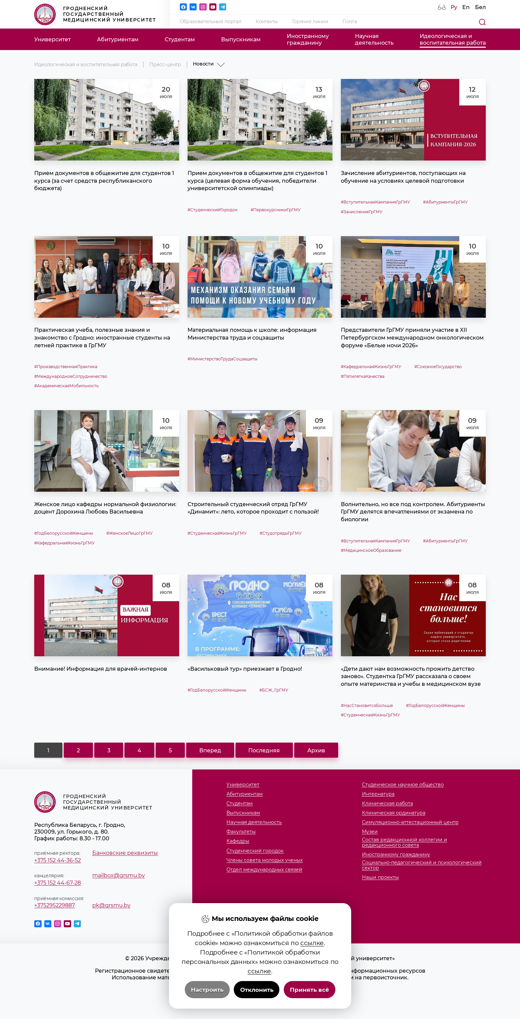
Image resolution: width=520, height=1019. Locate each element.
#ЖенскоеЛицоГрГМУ (129, 533)
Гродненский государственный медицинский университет (95, 14)
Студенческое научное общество (403, 785)
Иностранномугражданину (308, 39)
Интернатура (378, 794)
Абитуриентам (118, 39)
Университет (52, 39)
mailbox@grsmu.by (118, 875)
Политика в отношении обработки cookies (260, 990)
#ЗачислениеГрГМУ (361, 211)
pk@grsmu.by (111, 905)
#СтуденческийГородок (213, 209)
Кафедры (237, 841)
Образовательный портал (211, 21)
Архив (316, 750)
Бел (480, 7)
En (466, 7)
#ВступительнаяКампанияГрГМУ (375, 202)
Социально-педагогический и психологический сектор (422, 865)
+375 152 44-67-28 (57, 882)
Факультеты (241, 832)
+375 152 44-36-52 (57, 860)
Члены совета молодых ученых (264, 860)
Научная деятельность (254, 822)
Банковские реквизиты (125, 852)
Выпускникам (241, 39)
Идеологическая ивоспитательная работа (453, 39)
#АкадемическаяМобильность (66, 385)
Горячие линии (310, 21)
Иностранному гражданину (396, 854)
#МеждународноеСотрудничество (70, 376)
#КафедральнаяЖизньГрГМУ (371, 366)
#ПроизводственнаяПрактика (65, 366)
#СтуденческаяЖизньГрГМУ (217, 533)
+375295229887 (54, 905)
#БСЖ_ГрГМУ (273, 690)
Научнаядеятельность (374, 39)
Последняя (264, 750)
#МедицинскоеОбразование (371, 550)
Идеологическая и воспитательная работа (86, 64)
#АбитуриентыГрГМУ (445, 202)
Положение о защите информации (260, 984)
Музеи (370, 832)
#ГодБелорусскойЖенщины (63, 533)
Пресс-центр (165, 64)
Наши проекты (380, 877)
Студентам (180, 39)
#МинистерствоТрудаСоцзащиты (222, 358)
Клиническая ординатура (393, 813)
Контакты (267, 21)
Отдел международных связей (264, 870)
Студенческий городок (254, 851)
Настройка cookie (260, 1004)
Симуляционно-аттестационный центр (410, 822)
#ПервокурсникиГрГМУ (276, 209)
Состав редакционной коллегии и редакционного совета (404, 842)
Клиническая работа (387, 803)
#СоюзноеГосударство (438, 366)
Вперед (210, 750)
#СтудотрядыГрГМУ (281, 533)
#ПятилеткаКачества (362, 376)
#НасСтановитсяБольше (367, 705)
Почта (350, 21)
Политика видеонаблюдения (260, 997)
